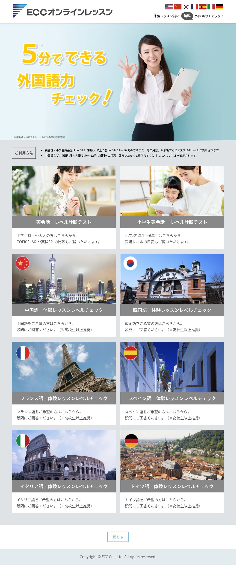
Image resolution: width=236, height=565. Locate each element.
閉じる (118, 537)
